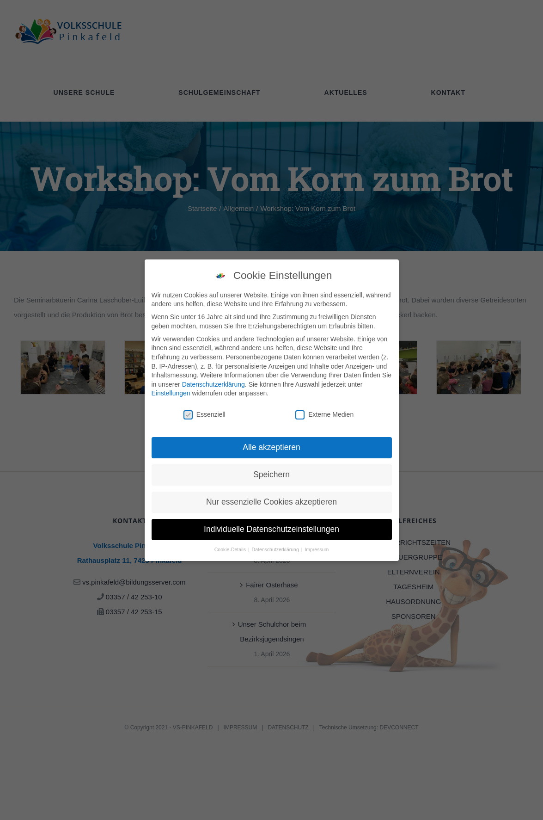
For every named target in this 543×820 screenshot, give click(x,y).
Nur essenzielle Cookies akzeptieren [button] (271, 501)
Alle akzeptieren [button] (271, 447)
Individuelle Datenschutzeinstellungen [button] (271, 529)
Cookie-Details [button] (230, 549)
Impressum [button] (317, 549)
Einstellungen (171, 393)
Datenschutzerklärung (213, 384)
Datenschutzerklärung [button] (276, 549)
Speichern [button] (271, 474)
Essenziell (204, 414)
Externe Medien (324, 414)
